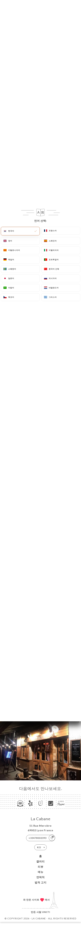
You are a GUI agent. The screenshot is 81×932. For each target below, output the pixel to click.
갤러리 (40, 861)
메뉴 (40, 871)
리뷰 (40, 866)
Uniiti (46, 912)
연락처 (40, 877)
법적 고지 (40, 882)
